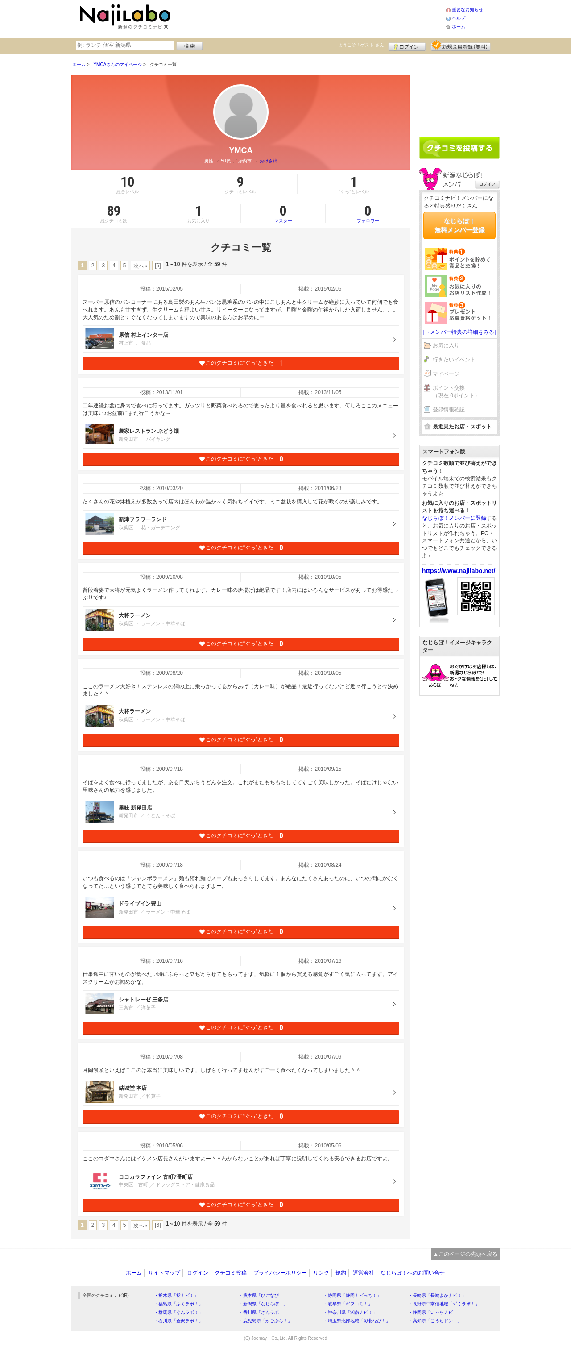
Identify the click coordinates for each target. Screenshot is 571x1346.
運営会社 (363, 1273)
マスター (283, 213)
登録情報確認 (449, 410)
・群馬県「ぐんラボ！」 (178, 1312)
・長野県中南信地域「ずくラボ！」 (444, 1303)
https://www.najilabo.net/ (458, 570)
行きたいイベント (454, 360)
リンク (321, 1273)
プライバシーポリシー (280, 1273)
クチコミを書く (459, 148)
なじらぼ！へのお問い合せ (413, 1273)
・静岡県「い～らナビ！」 (435, 1312)
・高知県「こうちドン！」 (435, 1320)
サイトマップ (164, 1273)
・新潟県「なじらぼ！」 (263, 1303)
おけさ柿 (268, 160)
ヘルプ (458, 18)
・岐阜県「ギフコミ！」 (347, 1303)
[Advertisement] (309, 17)
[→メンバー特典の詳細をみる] (459, 332)
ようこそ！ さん (361, 44)
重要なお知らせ (467, 9)
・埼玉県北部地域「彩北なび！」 (356, 1320)
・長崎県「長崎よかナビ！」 (437, 1295)
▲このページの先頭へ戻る (465, 1254)
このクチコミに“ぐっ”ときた (241, 363)
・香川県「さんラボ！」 (263, 1312)
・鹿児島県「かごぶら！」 (265, 1320)
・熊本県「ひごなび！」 (263, 1295)
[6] (158, 265)
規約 (340, 1273)
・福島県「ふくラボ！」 (178, 1303)
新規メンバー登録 (460, 45)
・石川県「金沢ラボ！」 (178, 1320)
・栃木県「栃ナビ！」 (176, 1295)
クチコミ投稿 (231, 1273)
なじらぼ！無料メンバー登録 (459, 225)
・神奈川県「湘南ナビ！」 (350, 1312)
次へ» (140, 266)
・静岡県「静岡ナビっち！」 (352, 1295)
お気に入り (446, 345)
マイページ (446, 374)
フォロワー (368, 213)
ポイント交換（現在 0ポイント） (456, 392)
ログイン (407, 45)
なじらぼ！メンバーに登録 (454, 518)
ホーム (458, 26)
